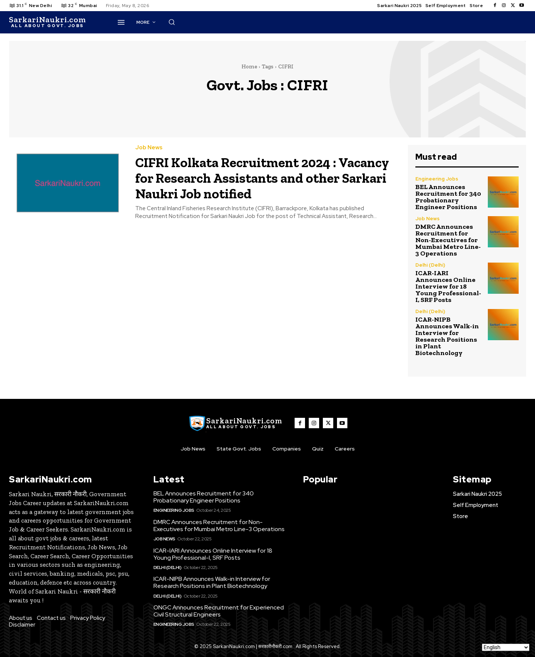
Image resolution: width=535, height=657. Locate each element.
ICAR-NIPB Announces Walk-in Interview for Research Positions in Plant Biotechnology (447, 336)
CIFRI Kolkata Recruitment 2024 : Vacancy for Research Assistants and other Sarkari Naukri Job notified (261, 177)
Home (249, 66)
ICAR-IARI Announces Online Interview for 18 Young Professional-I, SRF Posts (448, 286)
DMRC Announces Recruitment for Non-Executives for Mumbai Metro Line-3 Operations (448, 239)
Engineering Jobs (436, 178)
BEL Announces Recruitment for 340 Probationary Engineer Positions (448, 197)
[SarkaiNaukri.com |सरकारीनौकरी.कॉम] (47, 22)
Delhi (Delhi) (430, 265)
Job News (148, 147)
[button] (346, 22)
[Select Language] (505, 647)
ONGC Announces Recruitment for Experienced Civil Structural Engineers (218, 611)
